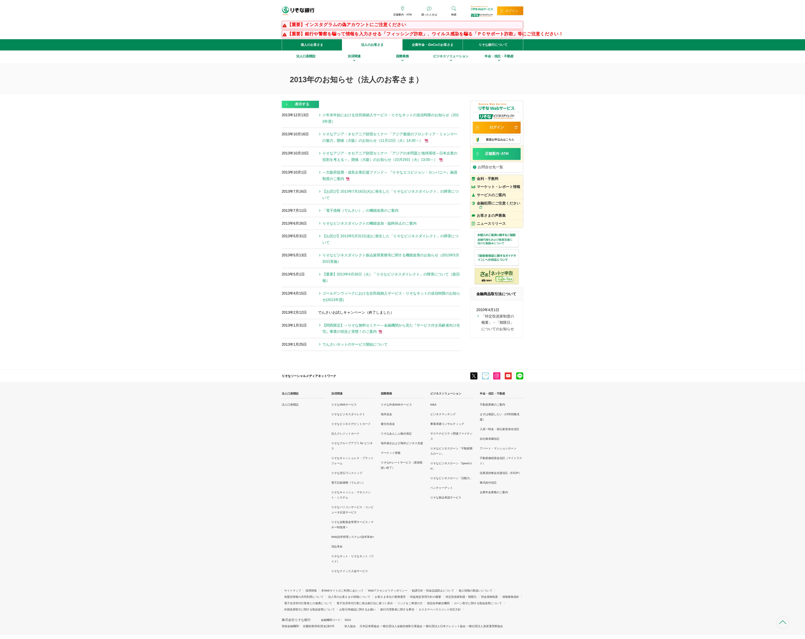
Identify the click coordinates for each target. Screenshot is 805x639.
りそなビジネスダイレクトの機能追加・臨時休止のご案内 (369, 223)
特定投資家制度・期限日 (461, 596)
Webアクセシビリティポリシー (388, 590)
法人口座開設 (290, 393)
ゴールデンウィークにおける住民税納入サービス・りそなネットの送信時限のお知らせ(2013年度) (391, 296)
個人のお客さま (312, 44)
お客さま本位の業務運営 (390, 596)
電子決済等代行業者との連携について (308, 603)
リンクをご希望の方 (410, 603)
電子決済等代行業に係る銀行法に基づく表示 (364, 603)
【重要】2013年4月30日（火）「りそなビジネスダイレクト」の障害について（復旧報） (391, 277)
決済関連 (337, 393)
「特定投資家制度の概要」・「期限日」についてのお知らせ (497, 322)
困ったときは (429, 14)
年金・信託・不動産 (492, 393)
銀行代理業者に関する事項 (397, 609)
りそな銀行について (493, 44)
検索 (453, 14)
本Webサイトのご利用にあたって (342, 590)
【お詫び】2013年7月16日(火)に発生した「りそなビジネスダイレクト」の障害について (390, 194)
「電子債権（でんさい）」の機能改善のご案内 (360, 211)
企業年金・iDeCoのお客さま (432, 44)
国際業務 (386, 393)
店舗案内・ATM (402, 14)
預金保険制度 (489, 596)
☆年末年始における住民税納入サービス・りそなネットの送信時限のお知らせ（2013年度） (390, 118)
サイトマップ (292, 590)
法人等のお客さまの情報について (349, 596)
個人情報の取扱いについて (475, 590)
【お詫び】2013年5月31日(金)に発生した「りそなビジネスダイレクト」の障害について (390, 239)
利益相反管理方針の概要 (425, 596)
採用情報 (311, 590)
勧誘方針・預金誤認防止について (433, 590)
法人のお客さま (372, 44)
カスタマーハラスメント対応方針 (440, 609)
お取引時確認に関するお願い (357, 609)
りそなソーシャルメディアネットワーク (309, 376)
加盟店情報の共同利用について (304, 596)
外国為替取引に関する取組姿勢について (309, 609)
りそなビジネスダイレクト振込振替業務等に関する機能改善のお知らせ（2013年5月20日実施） (390, 258)
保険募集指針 (510, 596)
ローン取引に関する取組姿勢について (478, 603)
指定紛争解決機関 (438, 603)
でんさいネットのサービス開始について (355, 344)
